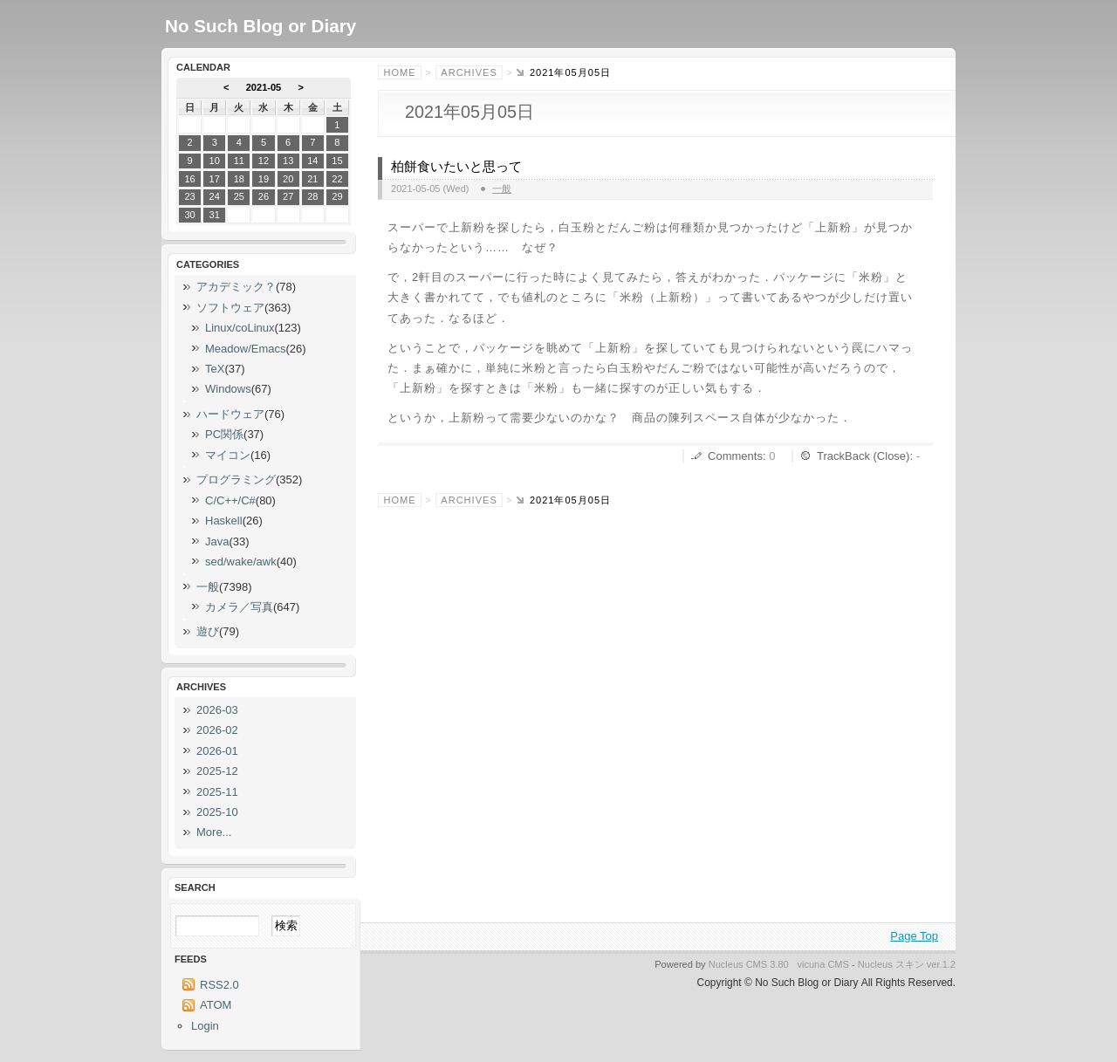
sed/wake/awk (241, 561)
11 (239, 160)
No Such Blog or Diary (260, 26)
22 (337, 179)
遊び (207, 631)
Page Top (914, 935)
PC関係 (224, 434)
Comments (735, 455)
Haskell (224, 520)
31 (214, 214)
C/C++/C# (230, 500)
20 (288, 179)
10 (214, 160)
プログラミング (236, 479)
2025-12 (217, 771)
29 (337, 196)
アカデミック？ (236, 286)
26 (263, 196)
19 (263, 179)
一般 (501, 188)
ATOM (215, 1004)
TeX (214, 368)
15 (337, 160)
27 (288, 196)
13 (288, 160)
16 (189, 179)
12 (263, 160)
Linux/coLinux (240, 327)
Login (205, 1025)
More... (213, 832)
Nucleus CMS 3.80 (749, 964)
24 (214, 196)
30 (189, 214)
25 (239, 196)
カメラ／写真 (239, 606)
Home (400, 72)
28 (312, 196)
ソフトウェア (230, 307)
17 (214, 179)
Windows (228, 388)
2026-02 (217, 730)
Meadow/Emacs (245, 348)
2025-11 (217, 791)
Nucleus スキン (891, 964)
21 (312, 179)
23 (189, 196)
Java (217, 541)
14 (312, 160)
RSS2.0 (219, 984)
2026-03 (217, 709)
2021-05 (264, 87)
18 (239, 179)
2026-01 (217, 750)
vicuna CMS (823, 964)
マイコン (227, 455)
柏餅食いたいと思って (456, 167)
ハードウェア (230, 414)
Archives (469, 72)
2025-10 (217, 812)
